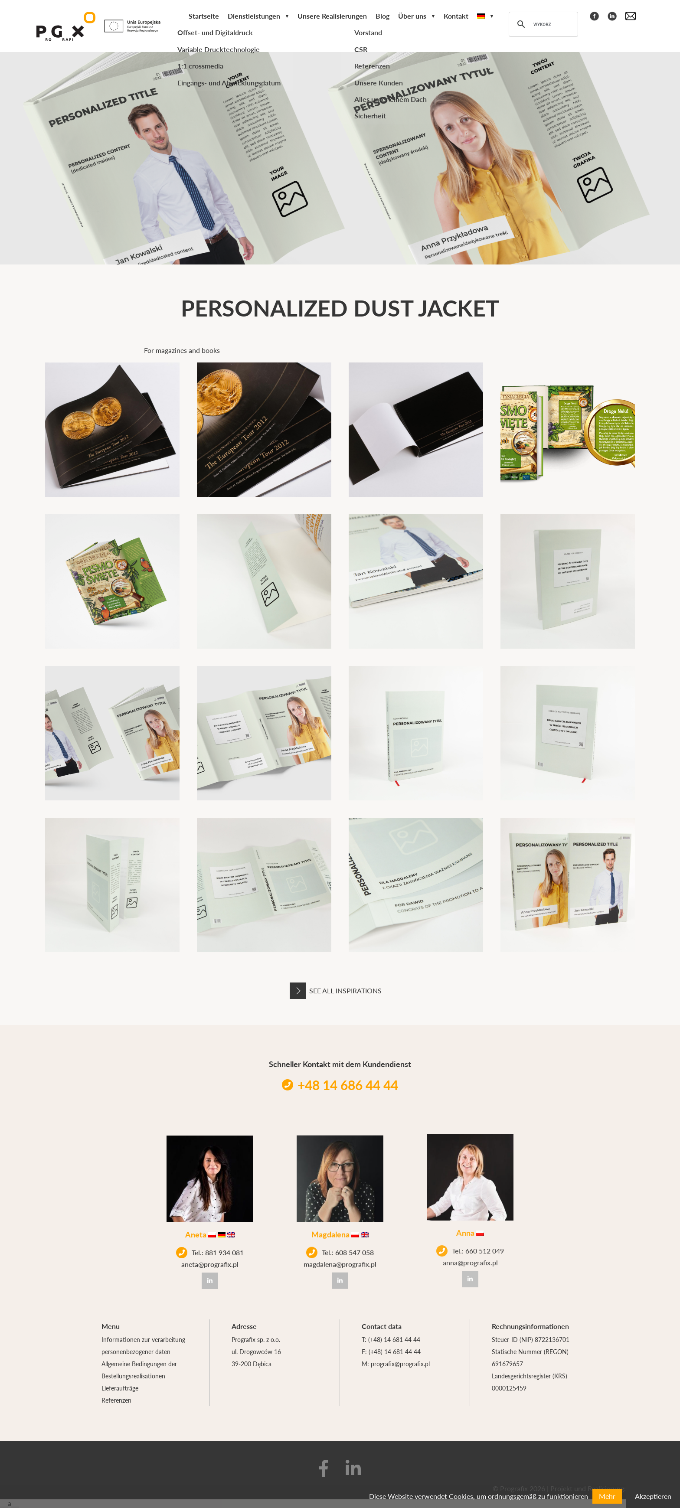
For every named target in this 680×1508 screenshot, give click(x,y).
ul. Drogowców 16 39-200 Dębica (256, 1357)
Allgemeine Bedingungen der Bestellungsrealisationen (139, 1369)
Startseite (204, 16)
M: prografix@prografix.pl (396, 1363)
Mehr (607, 1496)
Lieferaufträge (119, 1388)
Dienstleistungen (254, 16)
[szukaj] (542, 24)
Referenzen (116, 1400)
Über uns (412, 16)
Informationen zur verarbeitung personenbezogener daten (143, 1345)
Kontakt (456, 16)
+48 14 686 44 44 (340, 1085)
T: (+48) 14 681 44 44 (391, 1339)
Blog (382, 16)
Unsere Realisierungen (332, 16)
